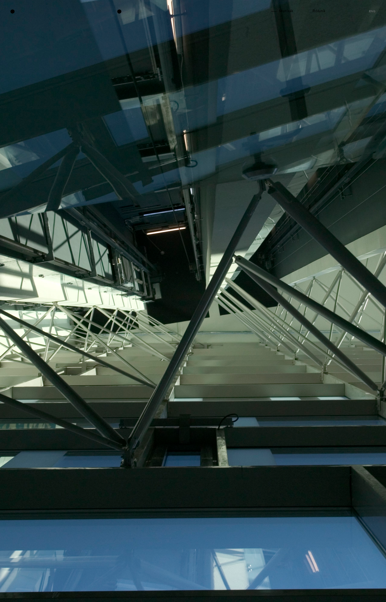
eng (372, 11)
